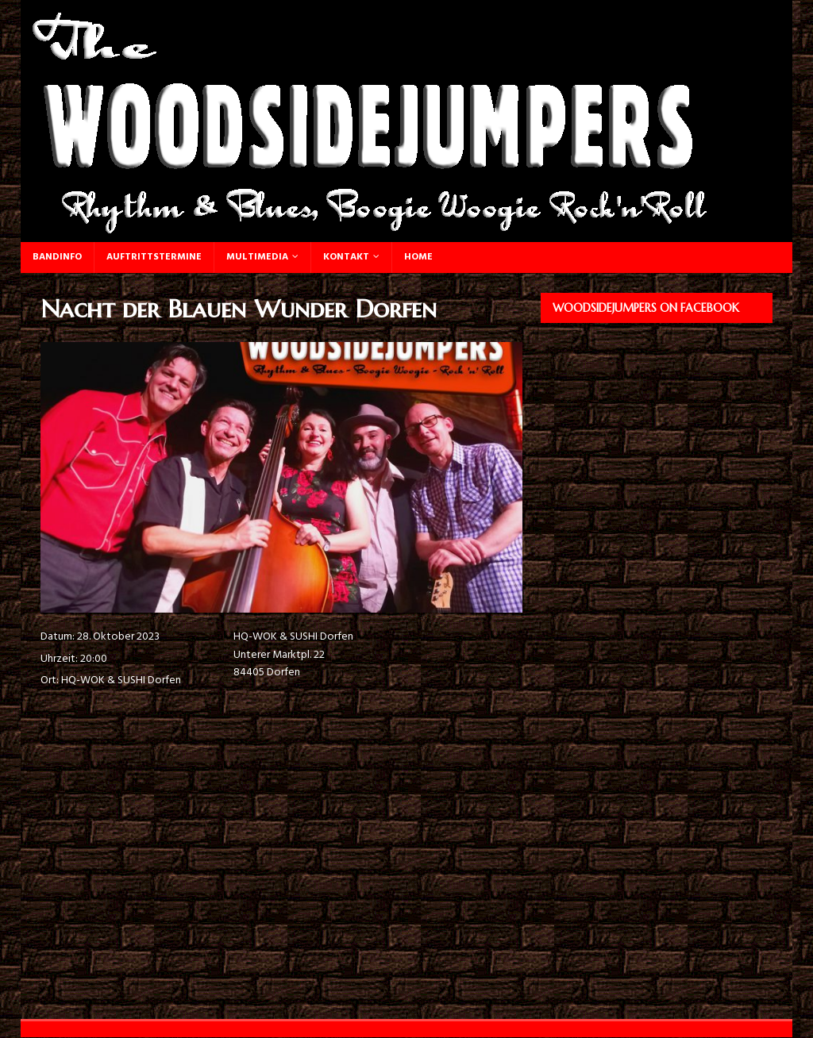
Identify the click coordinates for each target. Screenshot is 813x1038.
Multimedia (257, 257)
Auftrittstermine (154, 257)
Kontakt (346, 257)
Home (418, 257)
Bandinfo (57, 257)
